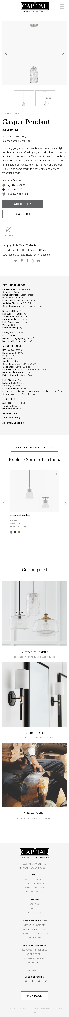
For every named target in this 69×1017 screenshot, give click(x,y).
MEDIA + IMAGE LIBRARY (35, 929)
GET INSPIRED (34, 962)
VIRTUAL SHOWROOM (34, 925)
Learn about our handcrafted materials (34, 818)
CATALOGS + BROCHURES (34, 950)
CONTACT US (34, 912)
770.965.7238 (38, 887)
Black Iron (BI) (14, 189)
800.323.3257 (40, 883)
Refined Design (34, 732)
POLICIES (34, 908)
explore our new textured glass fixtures (34, 657)
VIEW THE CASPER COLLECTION (34, 447)
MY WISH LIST (34, 970)
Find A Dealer (34, 995)
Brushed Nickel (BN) (14, 136)
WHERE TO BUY (23, 204)
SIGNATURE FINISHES (34, 958)
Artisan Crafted (34, 813)
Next (63, 53)
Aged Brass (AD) (16, 185)
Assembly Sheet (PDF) (14, 423)
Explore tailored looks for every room (34, 738)
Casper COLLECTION (11, 114)
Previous (5, 53)
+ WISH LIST (23, 214)
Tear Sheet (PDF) (11, 417)
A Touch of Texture (34, 652)
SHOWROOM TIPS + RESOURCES (34, 933)
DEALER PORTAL (35, 937)
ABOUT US (34, 904)
